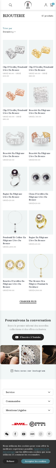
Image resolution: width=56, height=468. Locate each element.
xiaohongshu (32, 434)
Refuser (10, 461)
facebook (15, 434)
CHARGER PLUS (28, 301)
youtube (24, 434)
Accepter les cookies (35, 461)
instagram (41, 434)
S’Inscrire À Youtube (30, 337)
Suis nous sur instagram (29, 370)
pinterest (49, 434)
